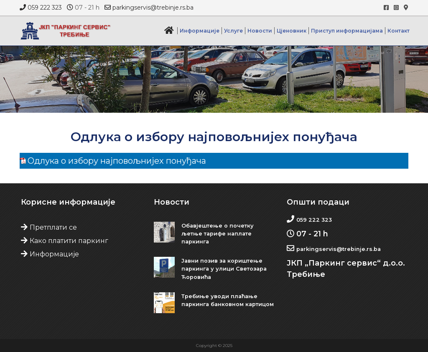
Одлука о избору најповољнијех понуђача (117, 161)
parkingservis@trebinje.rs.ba (153, 7)
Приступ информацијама (347, 31)
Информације (199, 31)
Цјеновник (291, 31)
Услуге (233, 31)
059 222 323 (45, 7)
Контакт (398, 31)
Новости (259, 31)
